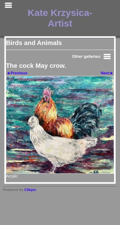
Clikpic (30, 190)
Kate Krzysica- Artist (60, 18)
